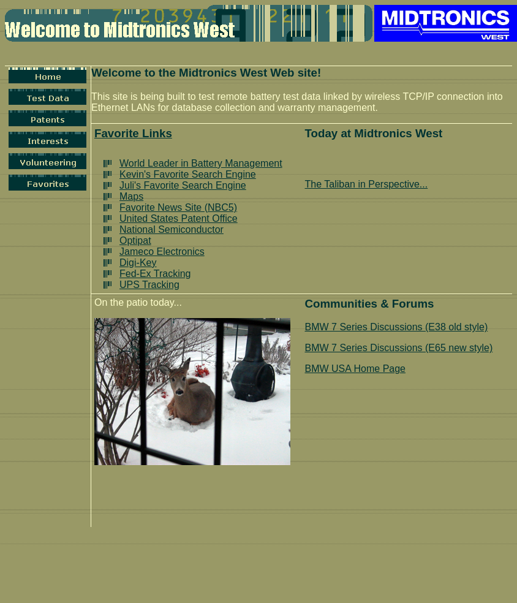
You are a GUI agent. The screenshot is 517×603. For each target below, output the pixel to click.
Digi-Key (137, 262)
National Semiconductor (171, 229)
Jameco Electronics (162, 251)
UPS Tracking (149, 284)
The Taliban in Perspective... (366, 184)
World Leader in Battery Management (200, 163)
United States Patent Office (178, 218)
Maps (131, 196)
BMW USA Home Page (355, 368)
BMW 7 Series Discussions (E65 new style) (399, 348)
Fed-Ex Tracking (155, 273)
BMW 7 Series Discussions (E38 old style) (396, 327)
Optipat (135, 240)
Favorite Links (133, 133)
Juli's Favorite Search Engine (182, 185)
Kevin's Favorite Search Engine (187, 174)
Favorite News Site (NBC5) (178, 207)
